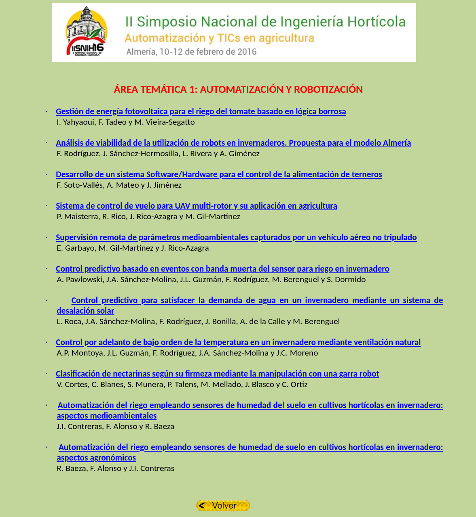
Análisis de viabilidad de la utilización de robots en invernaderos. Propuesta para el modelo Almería (233, 143)
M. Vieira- (151, 122)
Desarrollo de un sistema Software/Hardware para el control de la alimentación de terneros (219, 174)
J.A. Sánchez (106, 321)
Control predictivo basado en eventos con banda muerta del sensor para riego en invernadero (222, 269)
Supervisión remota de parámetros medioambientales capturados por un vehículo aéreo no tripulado (236, 237)
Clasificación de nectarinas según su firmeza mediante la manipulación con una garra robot (217, 373)
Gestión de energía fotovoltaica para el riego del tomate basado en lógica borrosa (201, 111)
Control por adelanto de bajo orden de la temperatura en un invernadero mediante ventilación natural (238, 342)
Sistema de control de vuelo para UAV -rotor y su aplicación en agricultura (196, 206)
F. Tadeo (112, 122)
